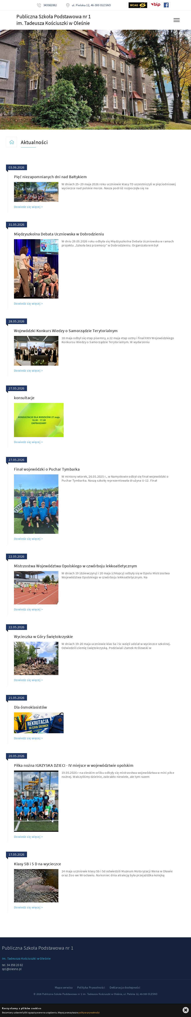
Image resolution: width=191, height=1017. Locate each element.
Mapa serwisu (64, 987)
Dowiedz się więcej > (28, 207)
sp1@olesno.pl (12, 969)
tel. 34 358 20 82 (12, 965)
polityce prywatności (88, 1012)
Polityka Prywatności (91, 987)
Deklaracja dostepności (125, 987)
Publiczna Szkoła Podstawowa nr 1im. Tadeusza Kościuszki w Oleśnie (53, 19)
